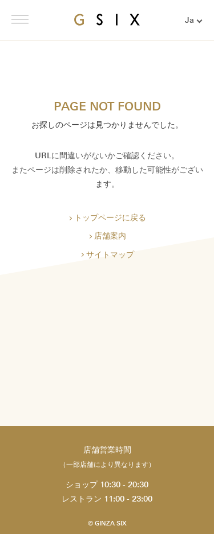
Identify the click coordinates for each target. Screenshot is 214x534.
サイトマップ (110, 255)
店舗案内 (110, 236)
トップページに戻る (110, 218)
